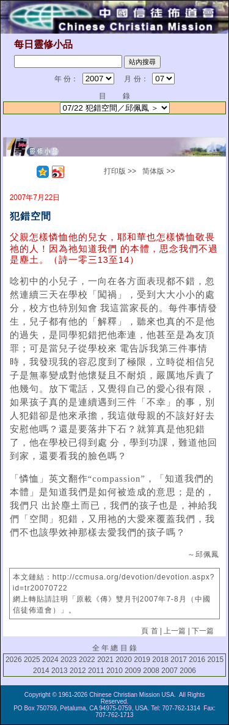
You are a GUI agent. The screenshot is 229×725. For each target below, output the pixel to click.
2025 (32, 659)
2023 (68, 659)
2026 (13, 659)
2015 (215, 659)
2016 (197, 659)
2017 (178, 659)
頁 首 (149, 631)
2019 (142, 659)
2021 (105, 659)
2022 (87, 659)
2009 (133, 670)
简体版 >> (158, 171)
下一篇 (203, 631)
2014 (41, 670)
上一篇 (175, 631)
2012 (78, 670)
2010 (114, 670)
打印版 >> (120, 171)
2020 (123, 659)
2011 (96, 670)
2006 (188, 670)
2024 (50, 659)
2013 (59, 670)
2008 (151, 670)
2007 (169, 670)
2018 (160, 659)
